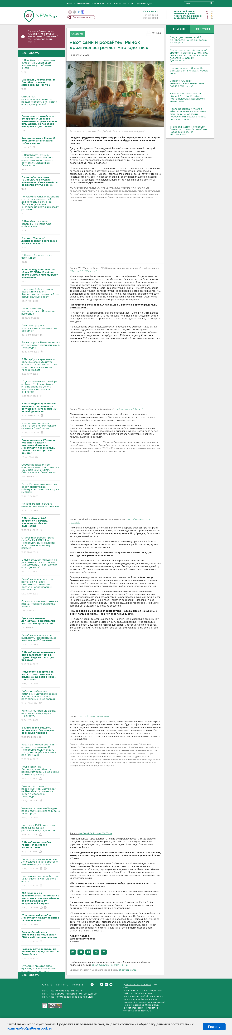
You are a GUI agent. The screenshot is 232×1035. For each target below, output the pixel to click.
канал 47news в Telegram (105, 965)
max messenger (82, 12)
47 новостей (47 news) (138, 985)
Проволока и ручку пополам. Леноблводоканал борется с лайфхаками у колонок (40, 864)
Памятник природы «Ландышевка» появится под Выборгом (40, 330)
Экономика (84, 4)
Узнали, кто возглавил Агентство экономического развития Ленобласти (40, 428)
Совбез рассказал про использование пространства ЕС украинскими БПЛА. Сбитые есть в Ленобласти (40, 471)
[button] (73, 952)
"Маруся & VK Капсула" (83, 271)
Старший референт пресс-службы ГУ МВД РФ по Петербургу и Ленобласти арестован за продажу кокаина (40, 545)
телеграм (78, 12)
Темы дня (178, 29)
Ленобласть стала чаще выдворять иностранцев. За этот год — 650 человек (40, 640)
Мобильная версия (70, 12)
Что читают (202, 29)
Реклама (77, 985)
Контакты (62, 985)
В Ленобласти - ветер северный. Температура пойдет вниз (40, 226)
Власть (70, 4)
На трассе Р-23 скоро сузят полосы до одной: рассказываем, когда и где (40, 830)
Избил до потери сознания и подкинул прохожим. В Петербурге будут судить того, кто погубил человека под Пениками (40, 752)
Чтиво (131, 4)
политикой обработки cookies (29, 1028)
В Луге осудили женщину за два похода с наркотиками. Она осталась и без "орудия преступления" (40, 566)
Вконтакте (92, 984)
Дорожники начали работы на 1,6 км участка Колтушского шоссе (40, 881)
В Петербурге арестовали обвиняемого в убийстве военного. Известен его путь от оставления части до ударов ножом (40, 366)
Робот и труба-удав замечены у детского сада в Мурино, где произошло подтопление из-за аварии (40, 697)
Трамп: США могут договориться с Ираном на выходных (40, 313)
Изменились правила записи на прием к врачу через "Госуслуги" (40, 716)
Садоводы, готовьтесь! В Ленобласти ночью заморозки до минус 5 (188, 40)
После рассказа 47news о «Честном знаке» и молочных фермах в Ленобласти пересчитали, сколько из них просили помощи (188, 114)
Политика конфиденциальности (62, 991)
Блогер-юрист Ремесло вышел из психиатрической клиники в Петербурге (40, 347)
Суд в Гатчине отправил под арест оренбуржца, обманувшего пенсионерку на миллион (40, 490)
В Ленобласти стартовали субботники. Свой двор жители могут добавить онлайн (40, 66)
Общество (119, 4)
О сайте (47, 985)
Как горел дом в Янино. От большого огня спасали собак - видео (189, 70)
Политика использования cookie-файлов (67, 997)
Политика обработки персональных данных (69, 994)
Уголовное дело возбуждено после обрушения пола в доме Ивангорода (40, 813)
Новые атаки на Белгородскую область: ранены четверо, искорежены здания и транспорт (40, 773)
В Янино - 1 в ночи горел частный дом (40, 258)
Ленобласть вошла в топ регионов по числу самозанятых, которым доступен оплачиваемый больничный (40, 586)
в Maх (125, 965)
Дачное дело (145, 4)
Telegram (106, 984)
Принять (214, 1026)
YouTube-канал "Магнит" (129, 409)
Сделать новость (83, 17)
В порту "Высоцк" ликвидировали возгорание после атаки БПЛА (187, 83)
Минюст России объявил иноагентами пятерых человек (40, 507)
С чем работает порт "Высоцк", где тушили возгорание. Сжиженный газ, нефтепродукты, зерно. (43, 36)
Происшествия (101, 4)
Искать (211, 3)
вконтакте (74, 12)
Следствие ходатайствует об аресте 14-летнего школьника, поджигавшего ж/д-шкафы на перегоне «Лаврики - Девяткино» (189, 55)
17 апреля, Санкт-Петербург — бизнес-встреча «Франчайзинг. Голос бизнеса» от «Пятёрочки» (189, 131)
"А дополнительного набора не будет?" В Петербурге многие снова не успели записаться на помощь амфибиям (40, 389)
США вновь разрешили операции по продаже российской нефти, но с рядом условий (40, 103)
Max (110, 984)
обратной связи (127, 970)
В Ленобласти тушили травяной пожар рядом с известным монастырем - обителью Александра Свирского (40, 162)
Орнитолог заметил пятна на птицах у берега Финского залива (40, 606)
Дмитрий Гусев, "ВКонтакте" (94, 716)
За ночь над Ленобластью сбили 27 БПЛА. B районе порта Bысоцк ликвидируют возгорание (187, 97)
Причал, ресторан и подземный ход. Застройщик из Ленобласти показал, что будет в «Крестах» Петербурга (40, 793)
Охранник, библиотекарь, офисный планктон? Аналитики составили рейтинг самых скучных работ (40, 295)
